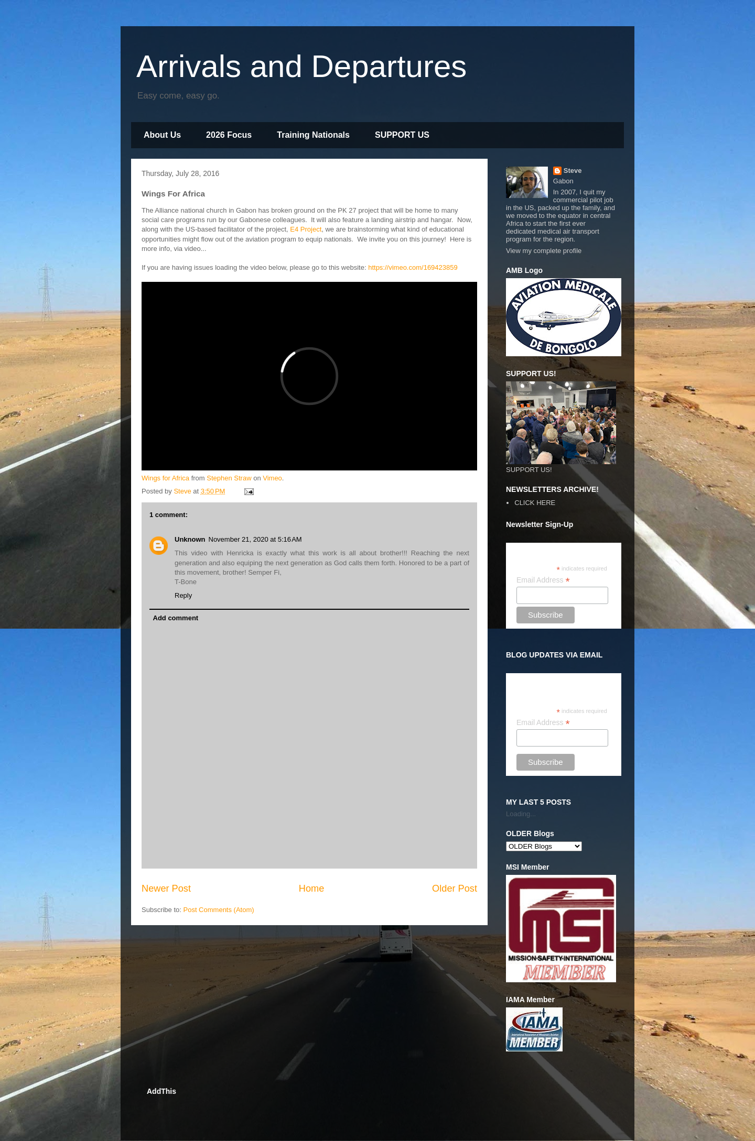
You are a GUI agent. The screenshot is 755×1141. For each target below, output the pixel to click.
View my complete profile (543, 251)
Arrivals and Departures (301, 66)
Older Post (454, 888)
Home (312, 888)
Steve (573, 170)
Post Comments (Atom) (219, 910)
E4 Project (305, 229)
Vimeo (272, 478)
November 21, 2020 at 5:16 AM (255, 539)
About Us (162, 134)
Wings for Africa (165, 478)
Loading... (521, 814)
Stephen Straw (229, 478)
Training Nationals (313, 134)
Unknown (190, 539)
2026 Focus (229, 134)
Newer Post (166, 888)
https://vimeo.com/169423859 (413, 267)
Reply (183, 595)
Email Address (543, 580)
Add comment (176, 618)
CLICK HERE (534, 503)
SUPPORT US (402, 134)
